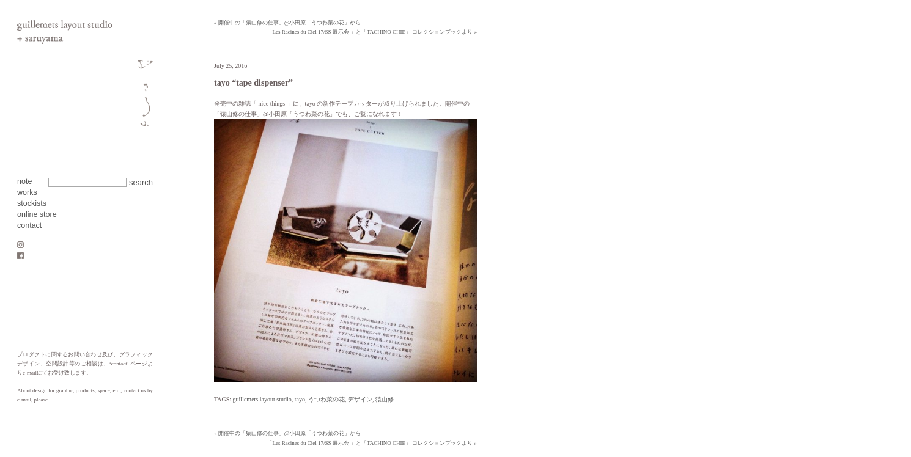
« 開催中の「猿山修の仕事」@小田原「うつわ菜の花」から (287, 23)
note (24, 181)
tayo (300, 399)
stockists (31, 203)
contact (29, 225)
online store (37, 214)
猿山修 (384, 399)
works (27, 192)
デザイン (360, 399)
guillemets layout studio (262, 399)
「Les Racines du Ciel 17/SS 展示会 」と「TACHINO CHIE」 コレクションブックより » (372, 32)
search (141, 182)
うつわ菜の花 (326, 399)
